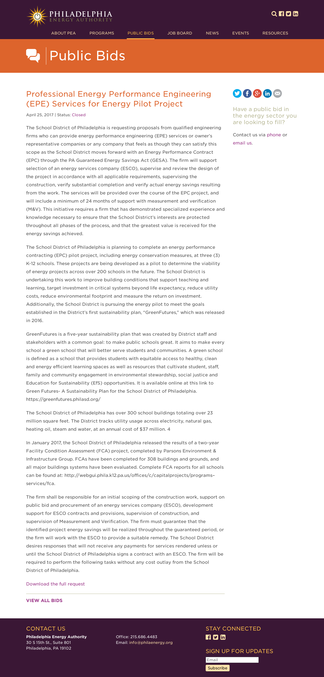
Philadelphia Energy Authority (69, 16)
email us (242, 143)
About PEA (63, 33)
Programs (102, 33)
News (212, 33)
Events (240, 33)
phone (274, 134)
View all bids (44, 600)
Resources (275, 33)
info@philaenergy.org (151, 642)
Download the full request (55, 584)
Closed (79, 115)
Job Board (179, 33)
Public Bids (141, 33)
